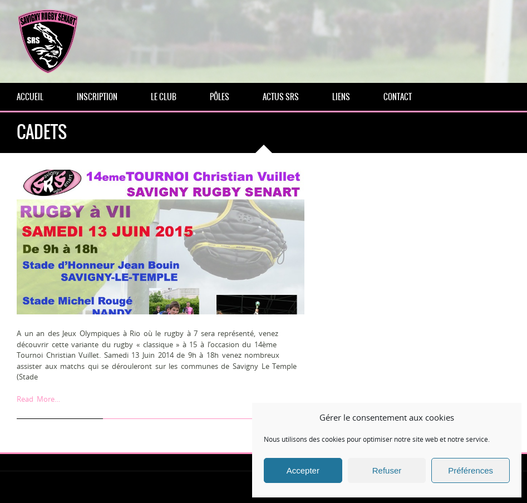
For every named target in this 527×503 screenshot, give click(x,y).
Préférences (470, 470)
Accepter (303, 470)
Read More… (38, 399)
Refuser (387, 470)
